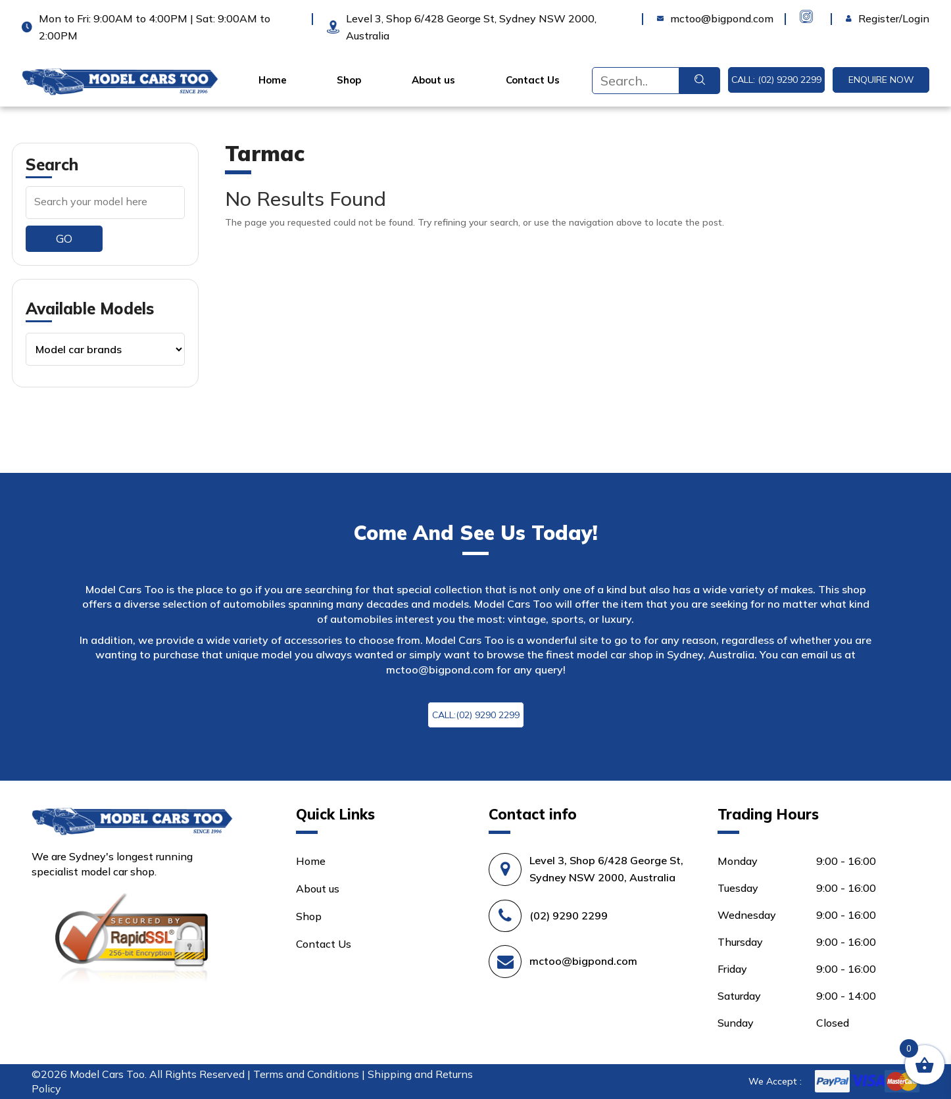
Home (272, 80)
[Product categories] (105, 349)
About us (433, 80)
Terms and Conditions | (310, 1074)
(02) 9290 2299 (568, 915)
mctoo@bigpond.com (440, 669)
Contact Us (533, 80)
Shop (349, 80)
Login (859, 18)
